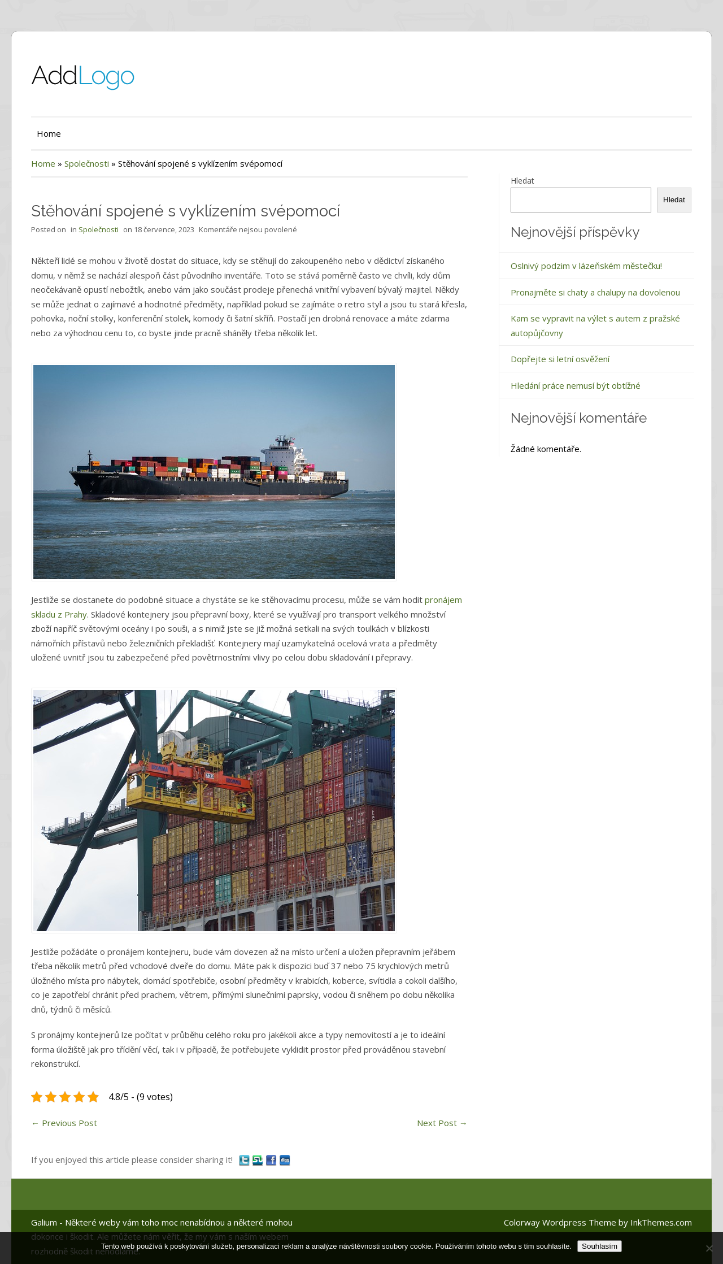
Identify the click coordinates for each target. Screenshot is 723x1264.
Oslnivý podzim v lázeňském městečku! (586, 265)
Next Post (442, 1122)
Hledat (522, 180)
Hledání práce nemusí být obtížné (576, 385)
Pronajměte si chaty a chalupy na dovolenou (595, 292)
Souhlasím (599, 1246)
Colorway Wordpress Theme (560, 1222)
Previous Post (64, 1122)
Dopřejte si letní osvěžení (560, 358)
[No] (709, 1248)
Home (49, 133)
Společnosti (86, 163)
